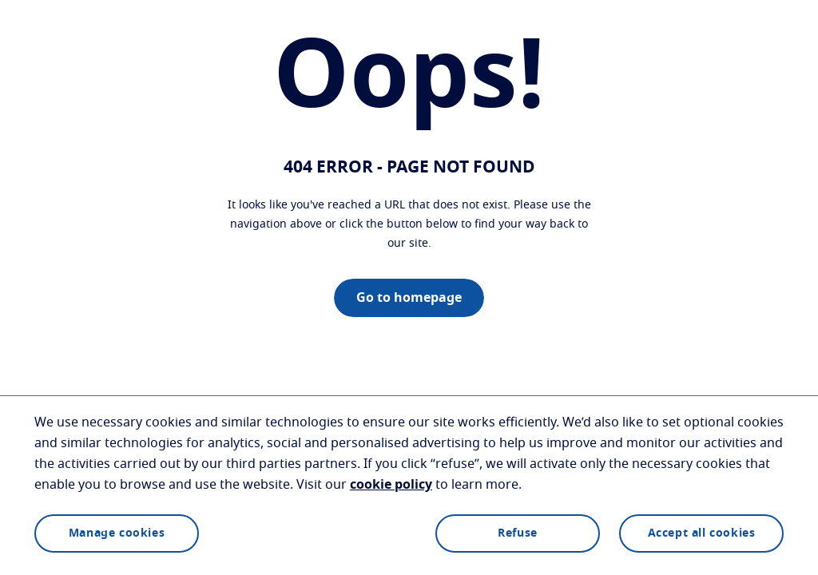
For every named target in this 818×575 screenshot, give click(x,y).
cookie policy (391, 484)
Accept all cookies (702, 533)
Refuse (518, 533)
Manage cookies (117, 533)
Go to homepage (409, 297)
